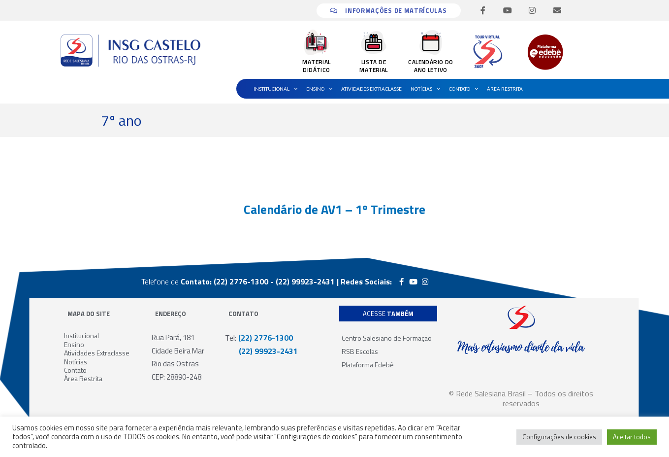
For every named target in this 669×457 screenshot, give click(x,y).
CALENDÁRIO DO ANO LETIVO (430, 65)
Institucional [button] (275, 89)
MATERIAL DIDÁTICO (316, 65)
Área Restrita (505, 89)
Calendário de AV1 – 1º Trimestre (334, 209)
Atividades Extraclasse (371, 89)
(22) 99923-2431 (261, 351)
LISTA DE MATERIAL (373, 65)
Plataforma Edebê (368, 364)
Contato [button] (463, 89)
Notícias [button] (425, 89)
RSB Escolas (360, 351)
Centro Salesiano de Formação (387, 338)
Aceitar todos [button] (632, 437)
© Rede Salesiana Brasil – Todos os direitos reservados (521, 398)
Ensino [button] (319, 89)
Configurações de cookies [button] (559, 437)
